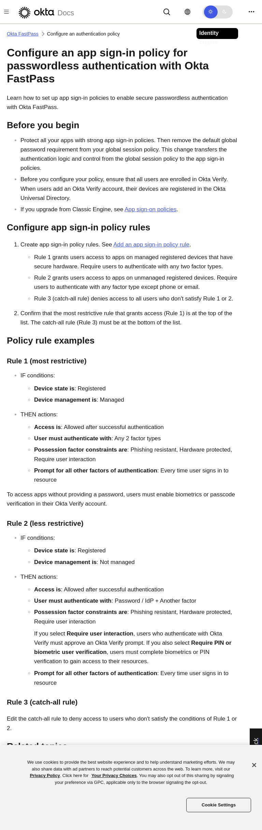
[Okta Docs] (45, 12)
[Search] (166, 11)
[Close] (254, 765)
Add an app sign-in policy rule (151, 244)
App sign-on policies (150, 209)
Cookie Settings (219, 804)
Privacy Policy (45, 775)
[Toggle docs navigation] (6, 11)
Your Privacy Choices (114, 775)
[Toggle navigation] (251, 11)
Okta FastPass (23, 34)
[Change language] (187, 12)
